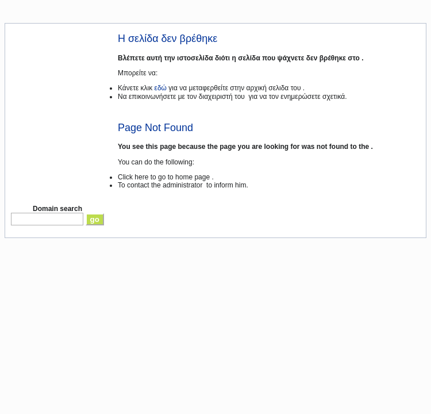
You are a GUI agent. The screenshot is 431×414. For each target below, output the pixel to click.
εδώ (161, 88)
